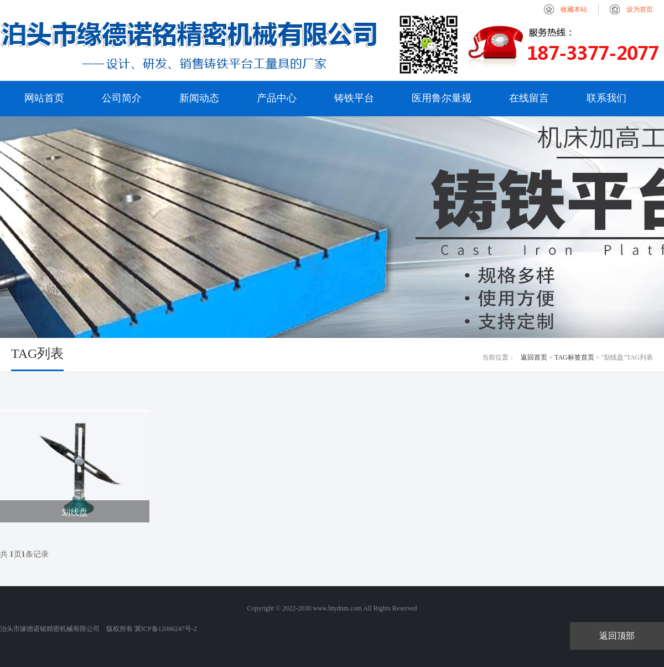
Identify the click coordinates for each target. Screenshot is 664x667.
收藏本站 (574, 9)
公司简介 (122, 98)
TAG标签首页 (574, 357)
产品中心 (277, 98)
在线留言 (529, 98)
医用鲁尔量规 (441, 98)
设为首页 (639, 9)
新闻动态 (199, 98)
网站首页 (44, 98)
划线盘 (74, 512)
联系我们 (606, 98)
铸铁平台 (354, 98)
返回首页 (534, 357)
